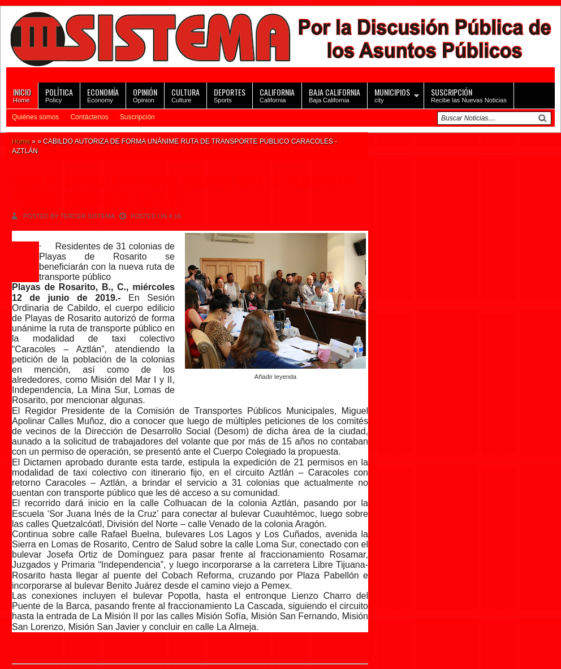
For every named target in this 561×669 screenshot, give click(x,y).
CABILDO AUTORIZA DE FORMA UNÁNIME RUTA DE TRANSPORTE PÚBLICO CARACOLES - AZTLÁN (184, 190)
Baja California (334, 94)
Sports (229, 94)
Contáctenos (89, 117)
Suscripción (137, 117)
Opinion (145, 94)
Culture (185, 94)
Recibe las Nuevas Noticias (469, 94)
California (277, 94)
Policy (59, 94)
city (392, 94)
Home (22, 94)
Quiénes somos (35, 117)
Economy (103, 94)
